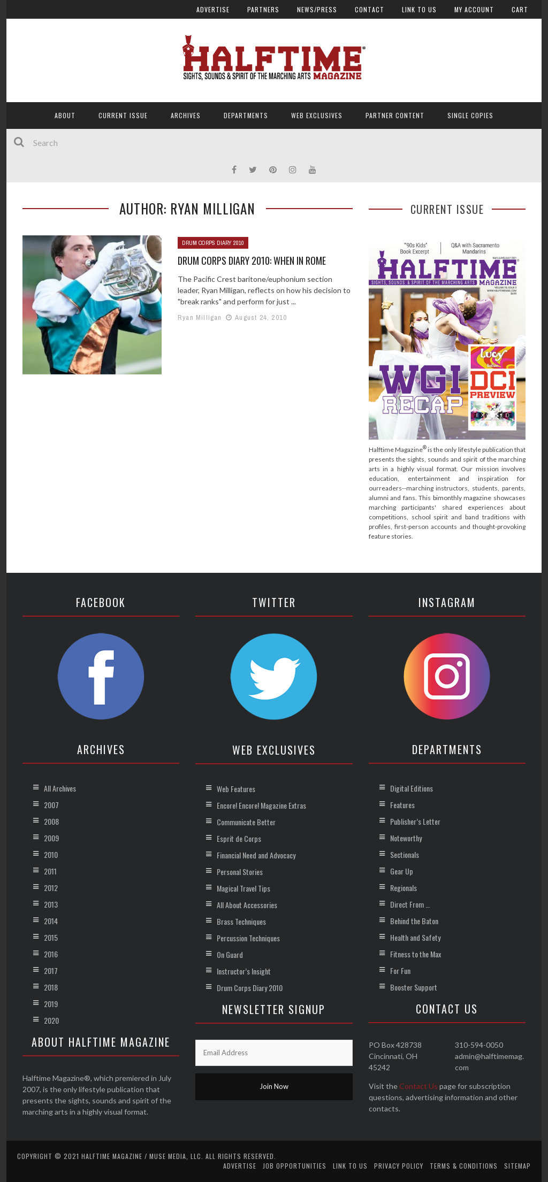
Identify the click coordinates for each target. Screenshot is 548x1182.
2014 (51, 920)
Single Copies (470, 115)
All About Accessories (247, 904)
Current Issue (123, 115)
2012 (51, 887)
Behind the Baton (414, 920)
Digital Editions (411, 788)
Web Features (236, 788)
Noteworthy (406, 837)
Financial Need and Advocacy (256, 855)
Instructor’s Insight (244, 971)
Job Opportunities (294, 1165)
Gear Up (401, 871)
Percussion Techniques (248, 937)
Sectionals (404, 854)
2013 (51, 904)
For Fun (400, 970)
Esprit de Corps (239, 838)
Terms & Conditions (464, 1165)
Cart (520, 9)
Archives (186, 115)
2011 (50, 871)
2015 (51, 937)
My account (474, 9)
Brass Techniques (241, 921)
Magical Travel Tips (243, 888)
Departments (246, 115)
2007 (51, 804)
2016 (51, 954)
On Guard (230, 954)
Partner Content (395, 115)
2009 (51, 837)
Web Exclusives (316, 115)
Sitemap (517, 1165)
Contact (369, 9)
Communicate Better (246, 821)
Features (402, 804)
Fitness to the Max (415, 954)
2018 (51, 987)
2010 (51, 854)
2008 (51, 821)
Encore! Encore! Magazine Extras (261, 805)
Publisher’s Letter (415, 821)
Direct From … (410, 904)
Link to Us (419, 9)
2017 (51, 970)
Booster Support (413, 987)
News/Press (317, 9)
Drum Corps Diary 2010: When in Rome (252, 260)
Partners (263, 9)
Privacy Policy (398, 1165)
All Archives (60, 788)
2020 (51, 1020)
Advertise (213, 9)
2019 (51, 1003)
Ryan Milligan (200, 317)
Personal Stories (240, 871)
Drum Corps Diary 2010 (213, 243)
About (65, 115)
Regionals (403, 887)
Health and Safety (415, 937)
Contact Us (418, 1086)
